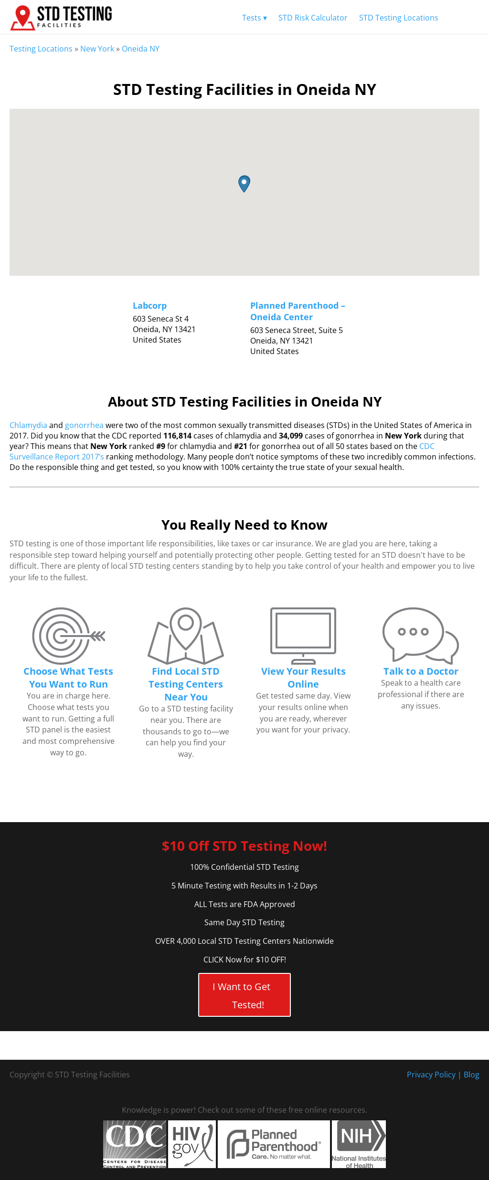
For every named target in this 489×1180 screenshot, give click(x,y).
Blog (471, 1074)
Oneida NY (140, 48)
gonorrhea (84, 425)
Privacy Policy (431, 1074)
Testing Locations (41, 48)
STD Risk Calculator (313, 17)
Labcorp (150, 305)
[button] (244, 184)
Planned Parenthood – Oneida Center (297, 311)
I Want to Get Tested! (241, 995)
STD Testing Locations (398, 17)
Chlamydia (28, 425)
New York (97, 48)
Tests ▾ (254, 17)
